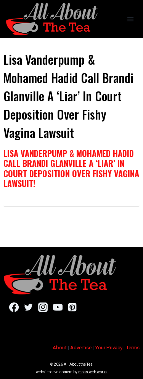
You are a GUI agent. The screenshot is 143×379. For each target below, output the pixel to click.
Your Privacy (108, 347)
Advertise (81, 347)
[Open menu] (130, 19)
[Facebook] (14, 307)
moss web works (93, 372)
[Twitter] (28, 307)
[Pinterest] (72, 307)
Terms (133, 347)
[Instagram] (43, 307)
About (60, 347)
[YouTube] (57, 307)
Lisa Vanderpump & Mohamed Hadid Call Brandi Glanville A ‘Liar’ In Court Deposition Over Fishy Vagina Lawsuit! (71, 168)
